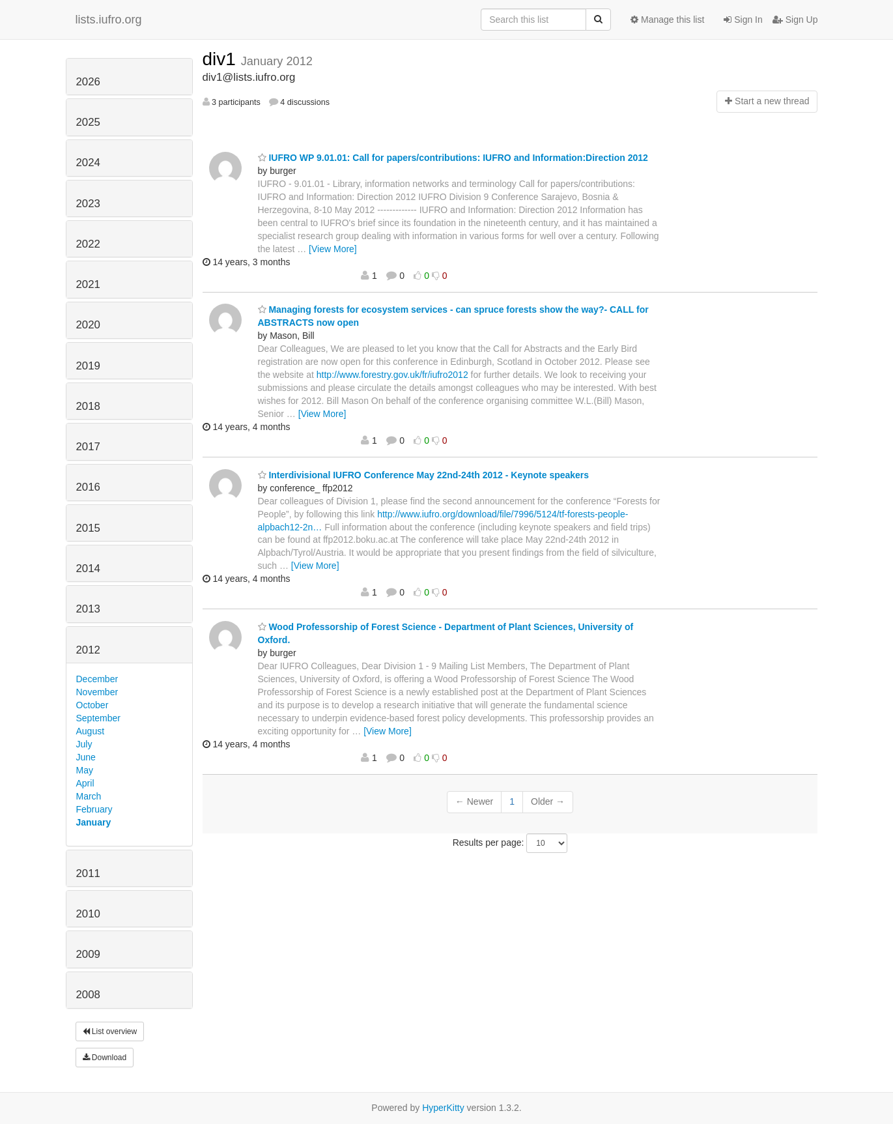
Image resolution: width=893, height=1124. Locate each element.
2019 (88, 366)
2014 (88, 568)
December (97, 679)
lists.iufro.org (109, 19)
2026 (88, 82)
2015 (88, 528)
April (85, 783)
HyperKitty (443, 1107)
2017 (88, 446)
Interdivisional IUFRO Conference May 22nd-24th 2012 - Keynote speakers (423, 475)
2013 (88, 609)
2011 (88, 873)
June (86, 757)
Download (105, 1057)
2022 (88, 244)
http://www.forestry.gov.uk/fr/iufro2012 (392, 374)
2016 (88, 487)
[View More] (333, 249)
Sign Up (795, 19)
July (84, 744)
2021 (88, 284)
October (92, 705)
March (89, 796)
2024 (88, 162)
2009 (88, 954)
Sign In (743, 19)
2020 (88, 325)
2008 (88, 994)
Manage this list (667, 19)
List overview (110, 1031)
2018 (88, 406)
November (97, 692)
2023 (88, 203)
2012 (88, 650)
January (93, 822)
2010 (88, 914)
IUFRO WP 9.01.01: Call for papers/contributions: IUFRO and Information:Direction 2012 (453, 157)
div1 (222, 59)
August (90, 731)
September (98, 718)
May (84, 770)
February (94, 809)
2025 (88, 122)
